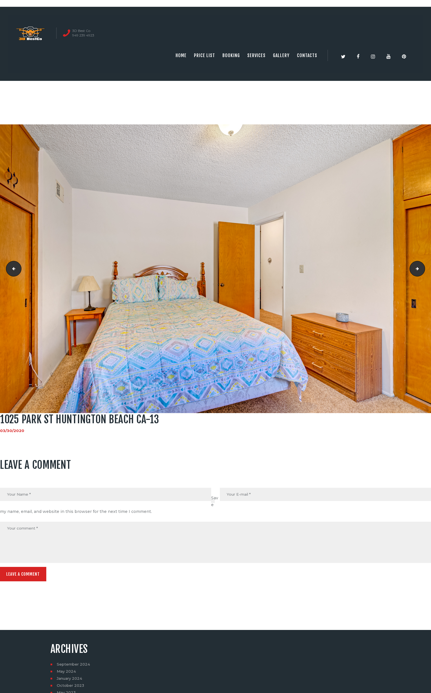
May (67, 673)
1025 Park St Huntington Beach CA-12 (12, 268)
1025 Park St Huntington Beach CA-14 (423, 268)
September (74, 666)
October (71, 687)
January (70, 680)
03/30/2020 (12, 430)
